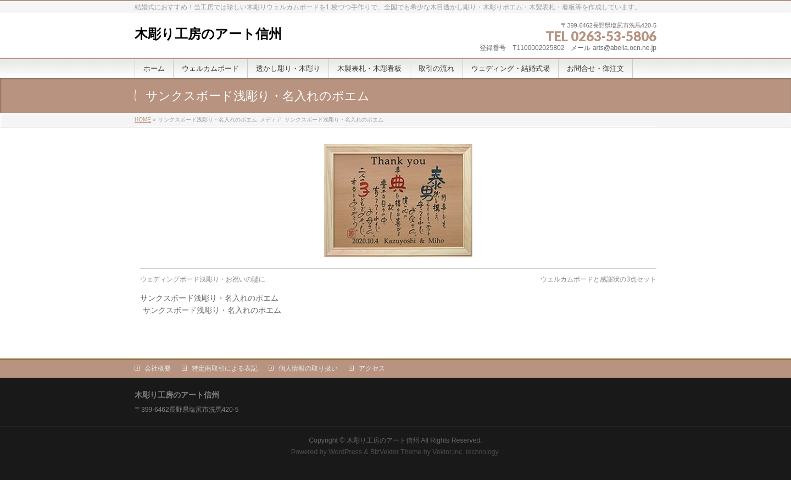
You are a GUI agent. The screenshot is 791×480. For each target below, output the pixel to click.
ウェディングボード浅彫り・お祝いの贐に (202, 279)
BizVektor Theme (396, 452)
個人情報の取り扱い (308, 368)
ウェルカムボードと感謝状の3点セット (598, 279)
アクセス (372, 368)
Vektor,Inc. (448, 452)
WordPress (345, 452)
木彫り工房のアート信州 (208, 33)
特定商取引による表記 (225, 368)
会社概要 (157, 368)
